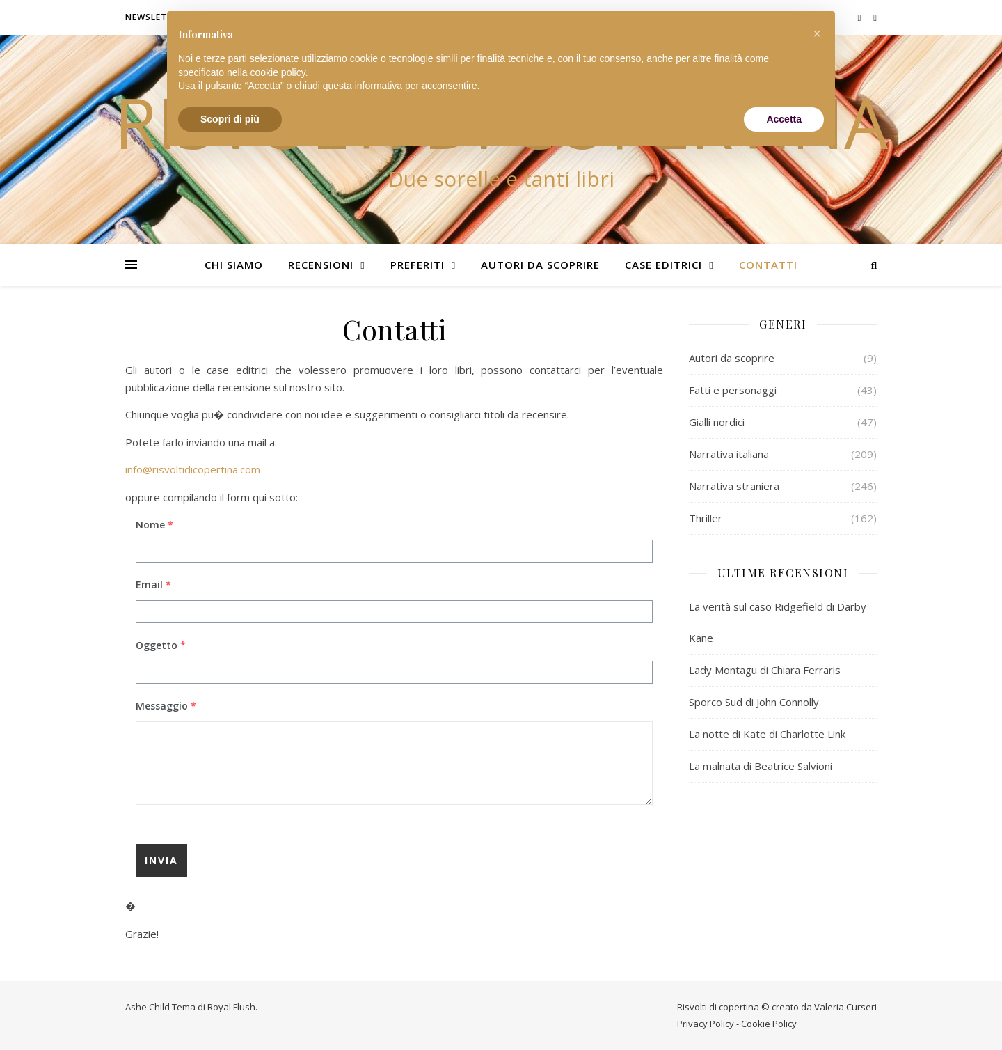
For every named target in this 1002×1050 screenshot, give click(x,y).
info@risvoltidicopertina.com (192, 469)
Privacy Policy (705, 1023)
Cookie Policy (769, 1023)
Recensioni (320, 265)
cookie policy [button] (277, 72)
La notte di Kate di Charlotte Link (767, 734)
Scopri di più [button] (230, 119)
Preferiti (417, 265)
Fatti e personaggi (733, 390)
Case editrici (663, 265)
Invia (161, 860)
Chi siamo (234, 265)
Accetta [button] (784, 119)
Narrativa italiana (729, 454)
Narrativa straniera (734, 486)
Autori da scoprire (540, 265)
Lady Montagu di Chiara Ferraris (765, 670)
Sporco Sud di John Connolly (754, 702)
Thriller (705, 518)
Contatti (768, 265)
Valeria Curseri (845, 1007)
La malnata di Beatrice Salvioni (760, 766)
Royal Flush (231, 1007)
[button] (817, 33)
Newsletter (154, 17)
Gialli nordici (717, 422)
